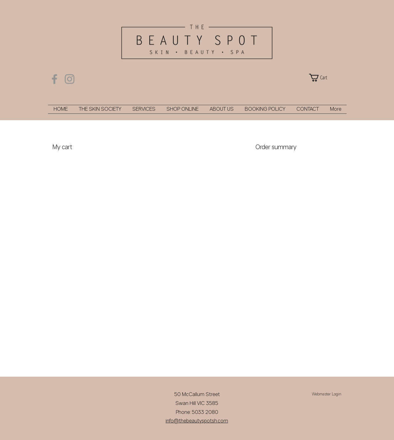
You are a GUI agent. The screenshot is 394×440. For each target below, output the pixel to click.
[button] (326, 77)
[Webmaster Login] (326, 394)
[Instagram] (69, 79)
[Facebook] (54, 79)
